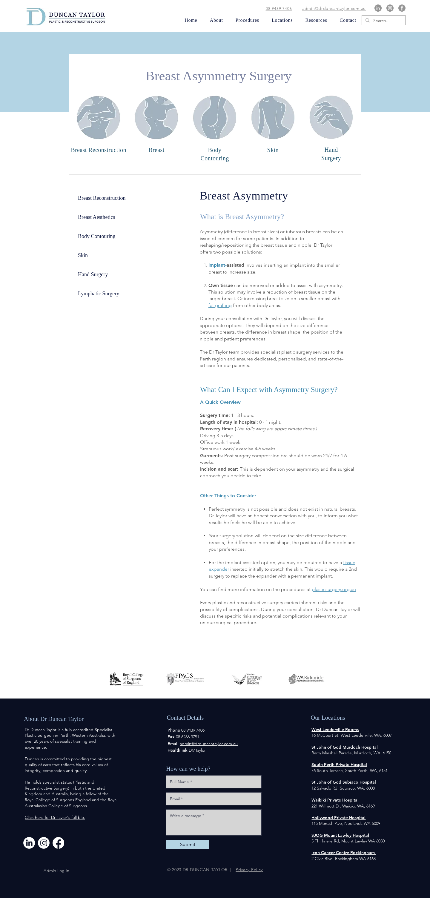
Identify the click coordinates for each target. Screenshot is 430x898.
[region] (331, 130)
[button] (214, 20)
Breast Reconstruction (101, 198)
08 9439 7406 (279, 8)
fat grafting (220, 305)
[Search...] (383, 21)
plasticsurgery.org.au (334, 589)
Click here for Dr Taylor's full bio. (55, 817)
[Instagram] (390, 8)
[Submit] (187, 844)
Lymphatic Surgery (98, 294)
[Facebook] (402, 8)
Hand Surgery (93, 274)
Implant (216, 265)
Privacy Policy (249, 869)
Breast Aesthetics (96, 217)
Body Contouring (97, 236)
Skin (83, 255)
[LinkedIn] (378, 8)
